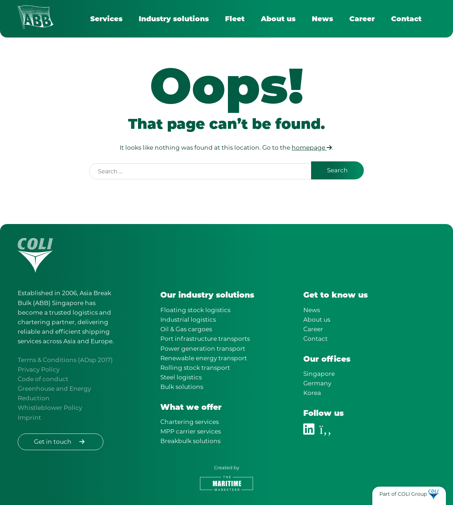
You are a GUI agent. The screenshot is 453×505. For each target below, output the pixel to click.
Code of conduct (43, 379)
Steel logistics (181, 377)
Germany (317, 383)
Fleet (235, 19)
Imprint (29, 417)
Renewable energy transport (203, 358)
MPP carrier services (190, 431)
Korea (312, 392)
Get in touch (60, 441)
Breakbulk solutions (190, 440)
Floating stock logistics (195, 310)
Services (106, 19)
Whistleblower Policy (50, 407)
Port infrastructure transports (205, 338)
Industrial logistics (188, 319)
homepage (312, 147)
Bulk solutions (181, 386)
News (322, 19)
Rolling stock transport (195, 367)
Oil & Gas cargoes (186, 329)
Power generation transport (202, 348)
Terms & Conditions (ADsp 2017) (65, 359)
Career (362, 19)
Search (337, 170)
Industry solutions (174, 19)
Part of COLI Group (403, 494)
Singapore (319, 373)
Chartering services (189, 421)
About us (278, 19)
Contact (406, 19)
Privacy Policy (38, 369)
